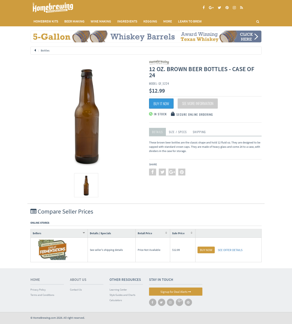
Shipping (199, 132)
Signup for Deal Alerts (175, 292)
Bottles (45, 50)
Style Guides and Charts (122, 295)
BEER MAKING (74, 21)
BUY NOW (206, 250)
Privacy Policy (38, 289)
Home (35, 279)
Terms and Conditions (42, 295)
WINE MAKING (101, 21)
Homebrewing (58, 7)
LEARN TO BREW (190, 21)
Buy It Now (161, 103)
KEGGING (150, 21)
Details (157, 132)
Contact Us (76, 289)
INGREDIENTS (127, 21)
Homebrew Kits (45, 21)
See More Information (197, 103)
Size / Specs (178, 132)
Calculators (116, 300)
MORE (167, 21)
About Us (78, 279)
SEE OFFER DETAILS (230, 250)
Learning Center (118, 289)
